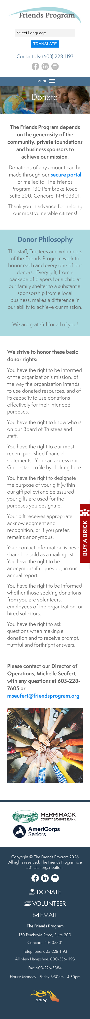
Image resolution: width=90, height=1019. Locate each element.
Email (45, 915)
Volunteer (45, 903)
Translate (45, 44)
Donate (45, 892)
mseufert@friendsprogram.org (43, 695)
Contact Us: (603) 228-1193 (45, 56)
